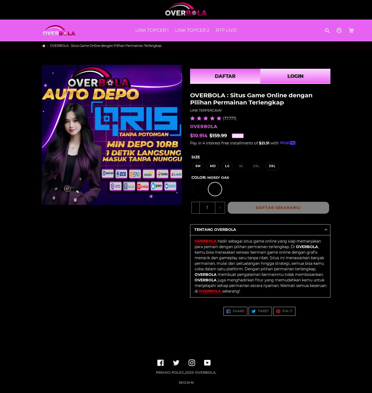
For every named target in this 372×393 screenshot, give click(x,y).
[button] (328, 30)
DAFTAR (225, 76)
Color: (210, 177)
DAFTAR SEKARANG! (278, 207)
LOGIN (295, 76)
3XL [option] (272, 166)
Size (195, 157)
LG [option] (227, 166)
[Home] (43, 45)
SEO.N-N (186, 383)
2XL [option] (256, 166)
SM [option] (198, 166)
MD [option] (213, 166)
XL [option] (241, 166)
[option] (198, 189)
